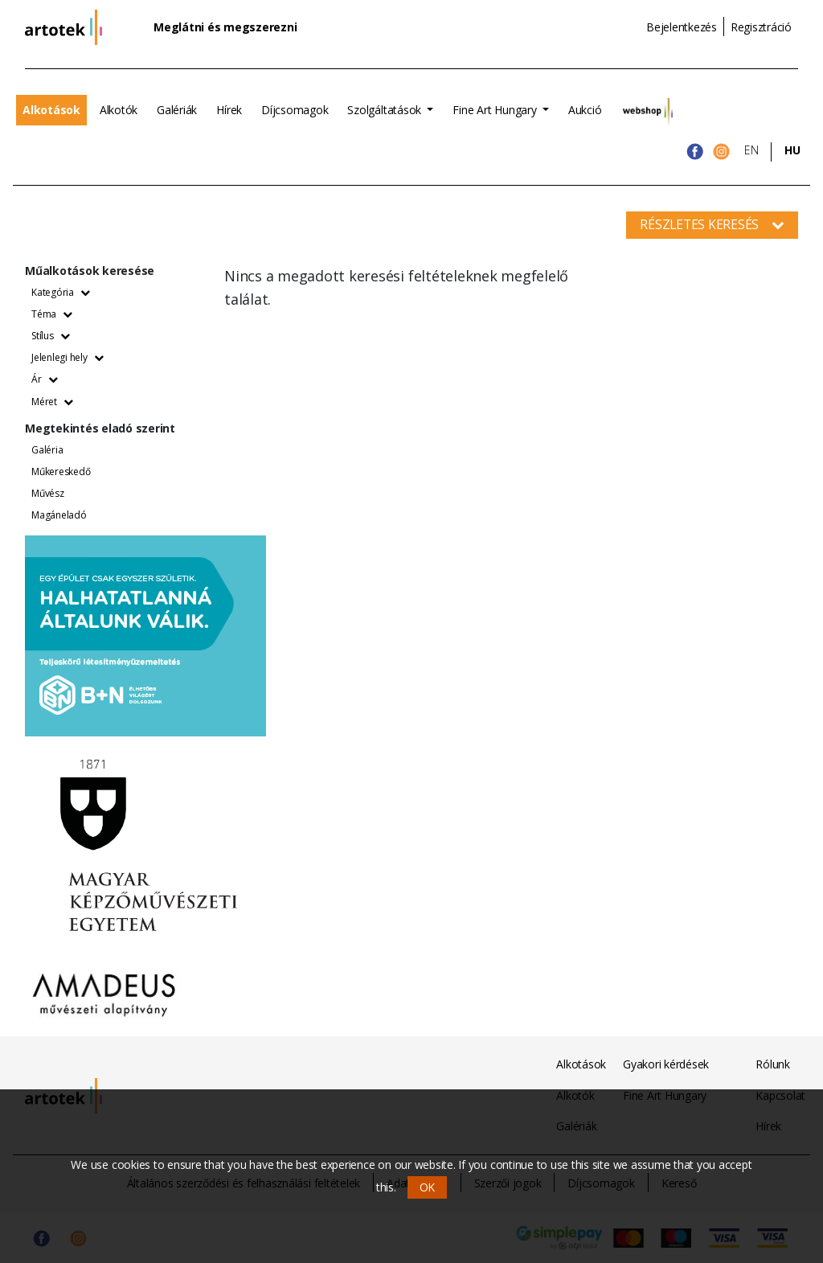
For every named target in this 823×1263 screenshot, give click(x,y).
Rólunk (772, 1064)
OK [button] (428, 1187)
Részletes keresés (712, 224)
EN (751, 150)
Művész (47, 493)
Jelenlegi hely (67, 357)
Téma (51, 314)
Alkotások (51, 109)
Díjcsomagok (294, 109)
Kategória (60, 292)
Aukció (585, 109)
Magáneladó (59, 515)
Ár (44, 379)
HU (792, 150)
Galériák (177, 109)
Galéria (47, 450)
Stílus (50, 335)
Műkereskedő (60, 471)
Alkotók (118, 109)
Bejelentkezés (681, 27)
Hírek (229, 109)
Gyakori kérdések (666, 1064)
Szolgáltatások (385, 109)
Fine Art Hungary (495, 109)
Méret (52, 401)
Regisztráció (761, 27)
